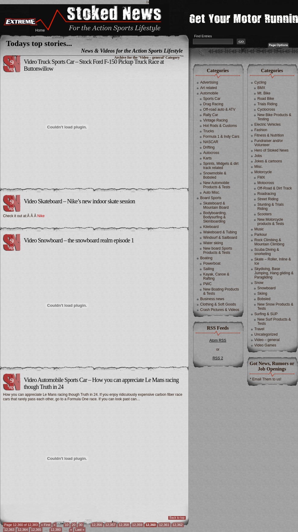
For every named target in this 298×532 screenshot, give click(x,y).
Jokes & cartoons (268, 161)
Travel (259, 329)
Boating (206, 258)
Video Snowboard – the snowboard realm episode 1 (79, 240)
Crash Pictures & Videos (219, 310)
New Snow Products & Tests (275, 306)
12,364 (23, 529)
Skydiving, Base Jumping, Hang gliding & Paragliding (273, 273)
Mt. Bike (263, 93)
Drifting (209, 147)
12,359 (137, 525)
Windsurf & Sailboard (220, 237)
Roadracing (266, 194)
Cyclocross (266, 109)
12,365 (36, 529)
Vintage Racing (215, 120)
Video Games (265, 345)
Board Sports (210, 198)
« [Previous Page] (54, 525)
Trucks (208, 131)
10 (66, 525)
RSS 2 (218, 358)
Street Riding (267, 199)
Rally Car (210, 115)
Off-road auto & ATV (219, 109)
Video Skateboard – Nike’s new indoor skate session (79, 201)
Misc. (258, 167)
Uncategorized (266, 334)
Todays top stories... (39, 43)
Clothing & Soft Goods (218, 304)
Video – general (267, 340)
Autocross (211, 153)
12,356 (97, 525)
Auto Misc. (211, 192)
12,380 (56, 529)
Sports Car (211, 99)
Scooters (264, 214)
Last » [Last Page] (79, 529)
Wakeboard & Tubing (220, 232)
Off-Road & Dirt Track (274, 188)
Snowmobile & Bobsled (214, 175)
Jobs (258, 156)
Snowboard (266, 288)
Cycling (260, 82)
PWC (207, 284)
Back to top (177, 517)
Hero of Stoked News (271, 150)
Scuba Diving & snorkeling (266, 252)
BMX (261, 88)
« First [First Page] (45, 525)
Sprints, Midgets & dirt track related (220, 165)
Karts (207, 158)
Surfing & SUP (266, 314)
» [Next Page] (71, 529)
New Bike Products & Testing (274, 117)
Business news (212, 299)
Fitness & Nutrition (269, 135)
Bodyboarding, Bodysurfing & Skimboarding (214, 217)
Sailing (208, 269)
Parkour (260, 234)
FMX (261, 177)
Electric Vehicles (267, 124)
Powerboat (211, 263)
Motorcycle (263, 172)
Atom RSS (217, 340)
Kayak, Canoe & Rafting (216, 276)
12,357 (110, 525)
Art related (208, 88)
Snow (258, 283)
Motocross (265, 183)
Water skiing (213, 243)
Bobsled (263, 299)
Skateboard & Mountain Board (216, 205)
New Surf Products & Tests (274, 321)
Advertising (209, 82)
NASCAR (210, 142)
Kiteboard (211, 227)
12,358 (124, 525)
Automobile (209, 93)
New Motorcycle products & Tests (270, 221)
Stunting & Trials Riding (270, 206)
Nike (41, 216)
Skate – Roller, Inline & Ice (272, 261)
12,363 (9, 529)
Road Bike (265, 99)
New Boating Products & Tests (221, 291)
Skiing (262, 293)
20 (73, 525)
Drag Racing (213, 104)
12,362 (177, 525)
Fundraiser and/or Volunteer (268, 143)
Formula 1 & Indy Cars (221, 136)
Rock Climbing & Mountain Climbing (269, 242)
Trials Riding (267, 104)
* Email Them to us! (265, 379)
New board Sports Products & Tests (217, 250)
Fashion (260, 130)
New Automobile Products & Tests (216, 185)
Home (40, 30)
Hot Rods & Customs (220, 126)
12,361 (164, 525)
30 (80, 525)
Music (259, 229)
